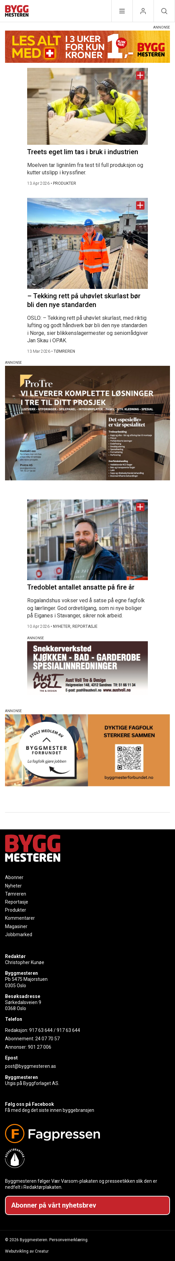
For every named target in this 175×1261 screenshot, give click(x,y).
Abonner (14, 877)
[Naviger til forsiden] (16, 12)
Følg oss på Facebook (29, 1104)
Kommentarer (20, 918)
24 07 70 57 (47, 1038)
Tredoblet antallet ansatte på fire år (80, 587)
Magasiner (16, 926)
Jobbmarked (18, 934)
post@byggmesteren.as (30, 1066)
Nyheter (13, 885)
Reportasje (16, 902)
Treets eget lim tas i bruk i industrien (82, 152)
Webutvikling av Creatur (27, 1251)
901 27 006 (39, 1047)
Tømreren (15, 894)
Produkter (15, 910)
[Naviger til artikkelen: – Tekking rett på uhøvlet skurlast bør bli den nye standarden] (87, 243)
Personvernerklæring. (69, 1239)
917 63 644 (41, 1030)
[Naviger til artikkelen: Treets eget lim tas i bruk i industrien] (87, 106)
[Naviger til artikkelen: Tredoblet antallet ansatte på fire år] (87, 539)
